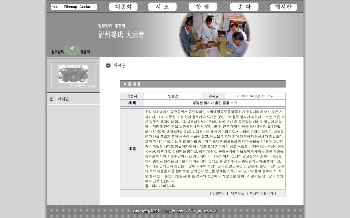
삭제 (270, 193)
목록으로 (237, 193)
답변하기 (219, 193)
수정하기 (256, 193)
